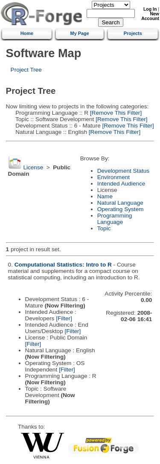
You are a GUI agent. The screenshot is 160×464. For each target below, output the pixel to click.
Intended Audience (121, 183)
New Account (150, 16)
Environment (113, 177)
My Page (79, 33)
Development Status (123, 171)
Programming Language (114, 218)
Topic (104, 228)
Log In (150, 9)
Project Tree (26, 70)
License (33, 167)
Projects (133, 33)
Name (105, 196)
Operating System (120, 209)
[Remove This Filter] (115, 113)
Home (26, 33)
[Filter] (64, 318)
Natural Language (120, 203)
